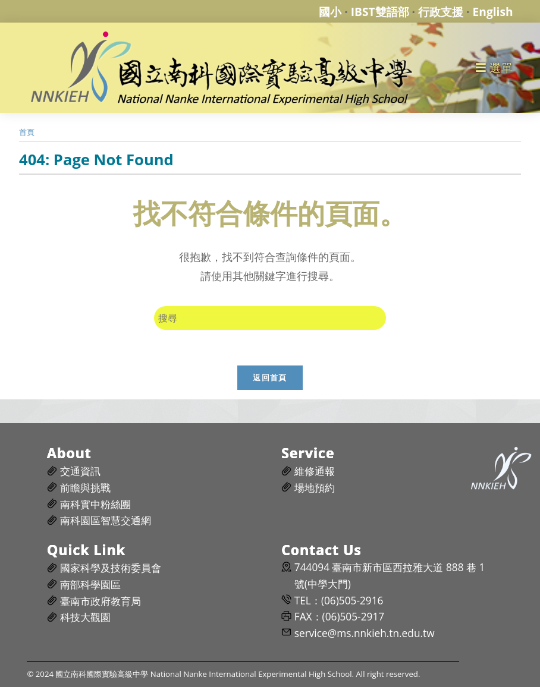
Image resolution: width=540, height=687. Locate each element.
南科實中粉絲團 (95, 504)
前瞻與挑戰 (85, 487)
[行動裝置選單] (494, 67)
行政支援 (440, 12)
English (493, 12)
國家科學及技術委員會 (110, 568)
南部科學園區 (90, 584)
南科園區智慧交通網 (105, 520)
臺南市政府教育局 (100, 601)
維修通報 (314, 471)
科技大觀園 (85, 617)
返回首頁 (270, 377)
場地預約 (314, 487)
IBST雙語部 (380, 12)
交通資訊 (80, 471)
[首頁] (26, 132)
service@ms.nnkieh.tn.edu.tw (364, 633)
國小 (330, 12)
